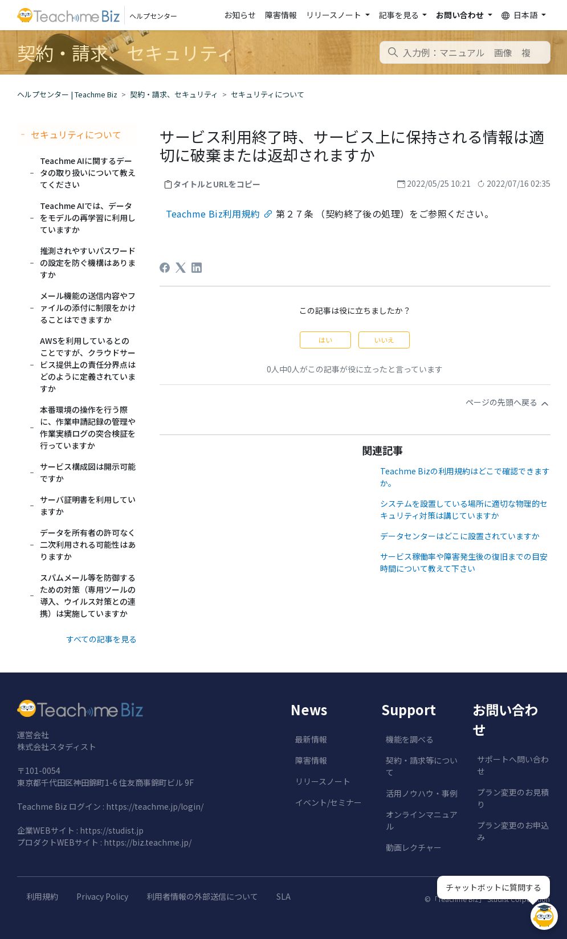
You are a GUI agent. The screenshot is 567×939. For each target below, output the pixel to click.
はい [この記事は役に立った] (325, 340)
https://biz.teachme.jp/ (147, 842)
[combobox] (465, 52)
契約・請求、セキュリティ (174, 94)
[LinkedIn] (196, 268)
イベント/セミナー (328, 802)
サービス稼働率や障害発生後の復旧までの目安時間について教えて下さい (464, 562)
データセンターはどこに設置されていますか (460, 536)
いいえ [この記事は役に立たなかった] (384, 340)
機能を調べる (410, 739)
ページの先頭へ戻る (508, 402)
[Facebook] (165, 268)
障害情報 (281, 14)
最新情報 (311, 739)
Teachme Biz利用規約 (213, 213)
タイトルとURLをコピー (216, 184)
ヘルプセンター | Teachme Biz (67, 94)
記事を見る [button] (400, 14)
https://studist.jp (112, 830)
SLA (283, 896)
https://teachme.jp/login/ (154, 806)
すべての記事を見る (101, 639)
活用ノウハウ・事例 (422, 793)
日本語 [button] (520, 15)
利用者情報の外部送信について (202, 896)
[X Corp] (181, 268)
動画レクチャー (414, 847)
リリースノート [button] (334, 14)
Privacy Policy (102, 896)
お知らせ (240, 14)
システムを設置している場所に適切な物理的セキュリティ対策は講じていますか (464, 509)
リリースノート (322, 781)
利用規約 (42, 896)
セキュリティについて (267, 94)
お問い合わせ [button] (461, 14)
